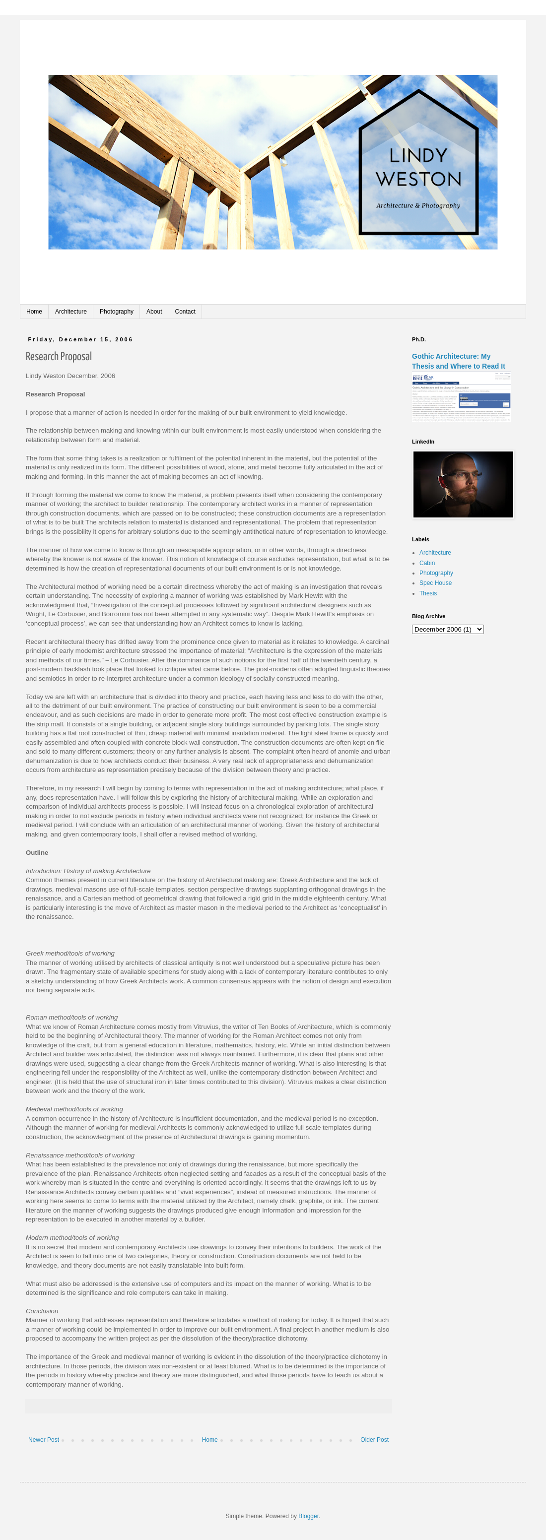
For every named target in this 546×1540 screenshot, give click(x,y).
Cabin (427, 563)
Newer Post (43, 1439)
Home (34, 311)
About (154, 311)
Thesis (428, 593)
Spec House (435, 582)
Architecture (71, 311)
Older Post (374, 1439)
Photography (117, 311)
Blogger (308, 1516)
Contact (185, 311)
